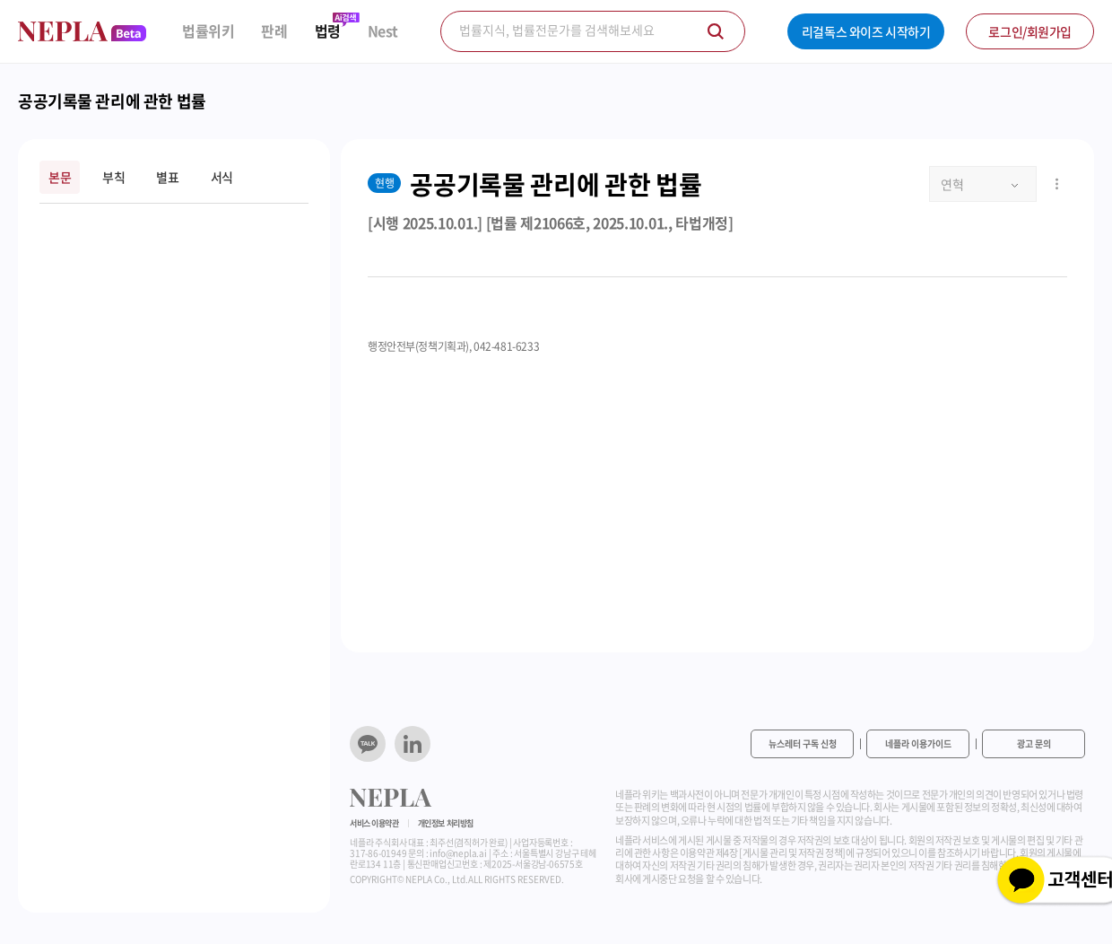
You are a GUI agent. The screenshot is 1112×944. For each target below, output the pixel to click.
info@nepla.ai (458, 853)
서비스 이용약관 (374, 823)
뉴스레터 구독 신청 (803, 743)
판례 (274, 30)
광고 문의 (1034, 743)
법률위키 (208, 30)
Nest (383, 30)
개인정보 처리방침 (445, 823)
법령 (328, 30)
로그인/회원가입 (1030, 31)
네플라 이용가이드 (918, 743)
